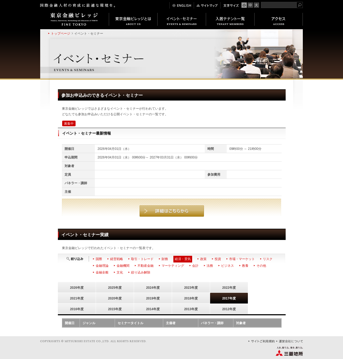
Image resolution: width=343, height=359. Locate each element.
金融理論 (102, 266)
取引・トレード (142, 259)
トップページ (60, 33)
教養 (245, 266)
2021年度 (77, 298)
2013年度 (191, 309)
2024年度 (153, 288)
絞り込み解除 (140, 272)
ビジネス (227, 266)
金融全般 (102, 272)
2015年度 (115, 309)
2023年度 (191, 288)
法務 (210, 266)
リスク (268, 259)
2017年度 (229, 298)
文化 (120, 272)
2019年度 (153, 298)
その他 (261, 266)
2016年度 (77, 309)
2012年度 (229, 309)
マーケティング (173, 266)
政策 (203, 259)
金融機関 (123, 266)
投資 (218, 259)
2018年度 (191, 298)
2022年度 (229, 288)
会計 (195, 266)
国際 (99, 259)
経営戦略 (116, 259)
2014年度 (153, 309)
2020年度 (115, 298)
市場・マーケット (242, 259)
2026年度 (77, 288)
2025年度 (115, 288)
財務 (165, 259)
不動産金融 (145, 266)
